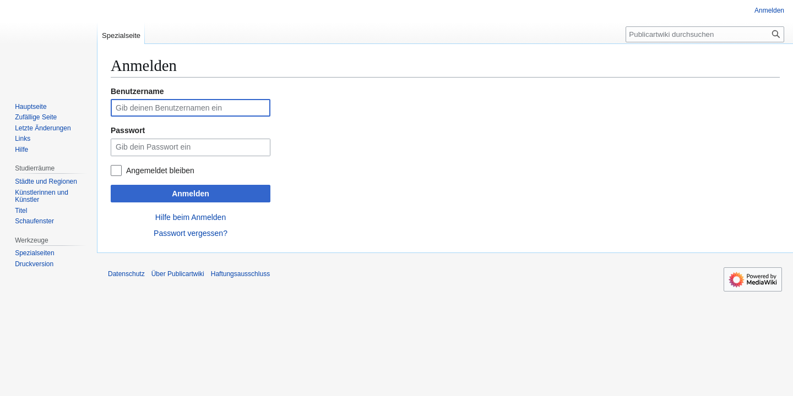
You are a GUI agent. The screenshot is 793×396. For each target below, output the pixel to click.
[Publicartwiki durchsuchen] (705, 34)
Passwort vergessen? (190, 233)
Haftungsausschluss (240, 274)
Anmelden (190, 193)
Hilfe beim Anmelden (190, 217)
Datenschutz (126, 274)
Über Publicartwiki (177, 274)
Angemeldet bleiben (160, 170)
